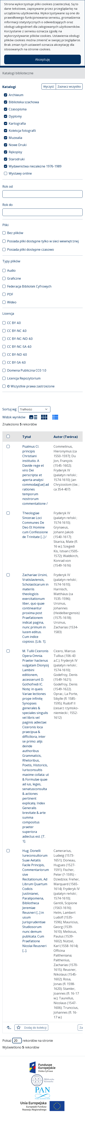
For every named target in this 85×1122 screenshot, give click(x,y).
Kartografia (17, 123)
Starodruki (17, 159)
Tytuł (26, 437)
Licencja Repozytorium (24, 378)
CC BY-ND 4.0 (17, 354)
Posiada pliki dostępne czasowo (30, 249)
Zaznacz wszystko (69, 86)
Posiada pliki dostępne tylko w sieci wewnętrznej (43, 241)
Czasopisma (17, 109)
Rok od (7, 186)
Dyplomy (15, 116)
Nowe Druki (17, 145)
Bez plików (15, 233)
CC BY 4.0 (14, 323)
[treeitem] (42, 95)
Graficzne (14, 278)
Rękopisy (15, 152)
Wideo (11, 302)
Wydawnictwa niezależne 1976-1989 (35, 166)
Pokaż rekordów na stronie (27, 1040)
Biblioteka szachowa (24, 102)
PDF (10, 294)
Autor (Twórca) (66, 437)
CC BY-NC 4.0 (16, 331)
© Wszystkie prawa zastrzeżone (31, 386)
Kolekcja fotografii (22, 130)
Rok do (7, 205)
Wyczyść (48, 86)
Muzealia (15, 138)
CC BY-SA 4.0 (16, 362)
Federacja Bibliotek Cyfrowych (29, 286)
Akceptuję (42, 59)
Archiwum (16, 95)
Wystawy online (20, 173)
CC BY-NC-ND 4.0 (20, 338)
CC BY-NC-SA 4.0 (19, 346)
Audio (11, 270)
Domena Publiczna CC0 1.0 (26, 370)
